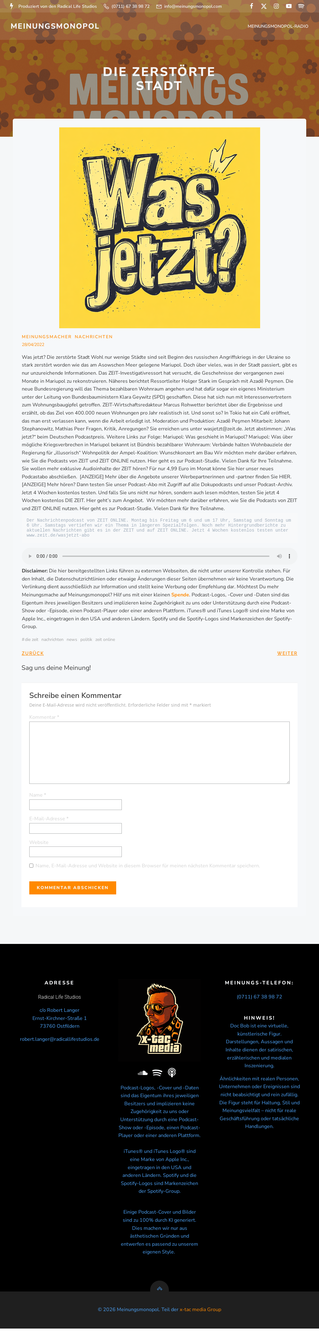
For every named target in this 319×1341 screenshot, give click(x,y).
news (72, 641)
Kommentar (45, 718)
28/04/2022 (33, 346)
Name (38, 796)
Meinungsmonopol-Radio (278, 27)
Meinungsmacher (47, 338)
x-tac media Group (200, 1322)
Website (39, 843)
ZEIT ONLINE (105, 641)
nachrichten (52, 641)
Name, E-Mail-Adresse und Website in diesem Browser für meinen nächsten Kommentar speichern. (148, 867)
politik (86, 641)
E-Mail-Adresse (49, 820)
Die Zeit (31, 641)
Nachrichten (94, 338)
